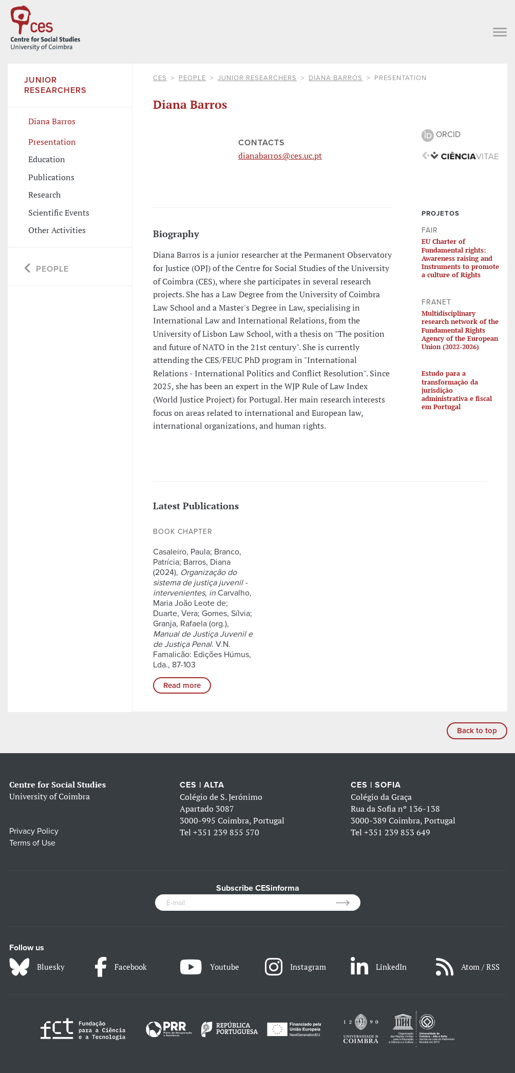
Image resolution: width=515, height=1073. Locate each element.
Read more (182, 685)
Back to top (477, 730)
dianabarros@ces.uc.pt (280, 155)
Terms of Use (32, 843)
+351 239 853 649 (397, 832)
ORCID (441, 134)
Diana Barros (336, 78)
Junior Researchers (257, 78)
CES (160, 78)
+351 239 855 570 (226, 832)
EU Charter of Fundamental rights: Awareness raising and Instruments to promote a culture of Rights (460, 258)
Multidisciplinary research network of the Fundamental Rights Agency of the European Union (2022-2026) (460, 330)
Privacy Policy (34, 831)
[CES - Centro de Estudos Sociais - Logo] (45, 26)
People (192, 78)
